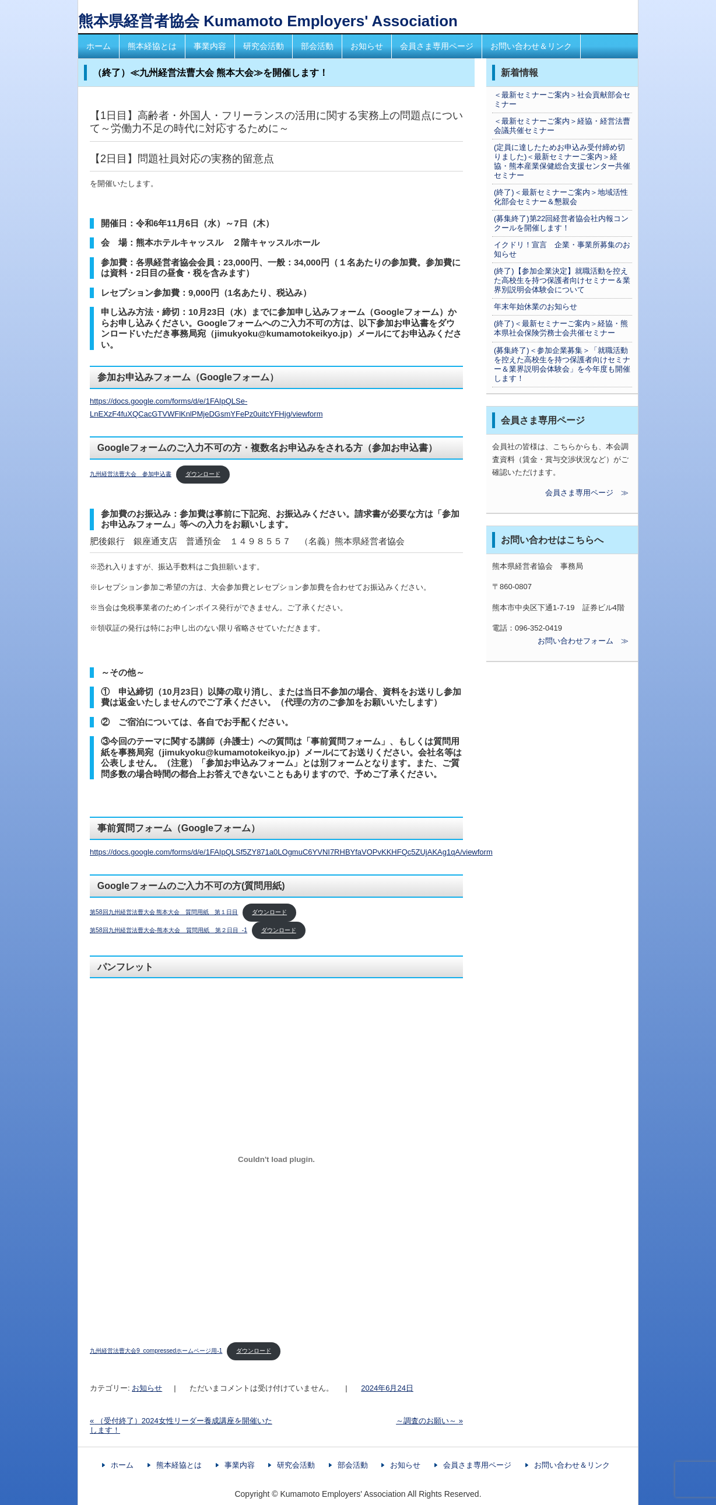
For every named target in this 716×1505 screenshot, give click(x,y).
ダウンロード (202, 474)
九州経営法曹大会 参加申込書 (130, 474)
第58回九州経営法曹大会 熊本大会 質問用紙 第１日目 (164, 912)
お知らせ (366, 46)
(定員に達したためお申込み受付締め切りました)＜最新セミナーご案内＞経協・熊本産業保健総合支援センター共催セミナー (562, 161)
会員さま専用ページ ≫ (560, 492)
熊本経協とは (152, 46)
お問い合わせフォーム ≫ (560, 640)
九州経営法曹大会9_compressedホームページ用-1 (156, 1351)
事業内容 (210, 46)
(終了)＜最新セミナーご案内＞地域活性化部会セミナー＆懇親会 (561, 197)
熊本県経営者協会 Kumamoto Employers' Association (268, 21)
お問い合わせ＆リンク (531, 46)
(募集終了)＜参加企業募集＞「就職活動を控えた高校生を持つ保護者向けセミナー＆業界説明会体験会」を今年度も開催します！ (562, 364)
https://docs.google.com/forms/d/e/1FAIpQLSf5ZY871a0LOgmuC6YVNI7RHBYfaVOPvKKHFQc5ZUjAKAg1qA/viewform (291, 852)
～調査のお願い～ (429, 1420)
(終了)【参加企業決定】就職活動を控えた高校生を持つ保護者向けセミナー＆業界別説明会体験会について (562, 280)
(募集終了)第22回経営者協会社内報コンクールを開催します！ (561, 223)
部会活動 (317, 46)
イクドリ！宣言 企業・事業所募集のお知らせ (562, 249)
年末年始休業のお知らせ (535, 306)
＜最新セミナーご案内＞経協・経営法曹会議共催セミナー (562, 126)
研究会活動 (263, 46)
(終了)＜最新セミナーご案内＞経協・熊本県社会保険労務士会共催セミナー (561, 328)
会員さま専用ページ (436, 46)
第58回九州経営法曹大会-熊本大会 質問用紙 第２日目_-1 (168, 930)
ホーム (98, 46)
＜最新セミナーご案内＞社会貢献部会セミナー (562, 99)
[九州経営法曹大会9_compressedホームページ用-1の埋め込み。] (276, 1159)
